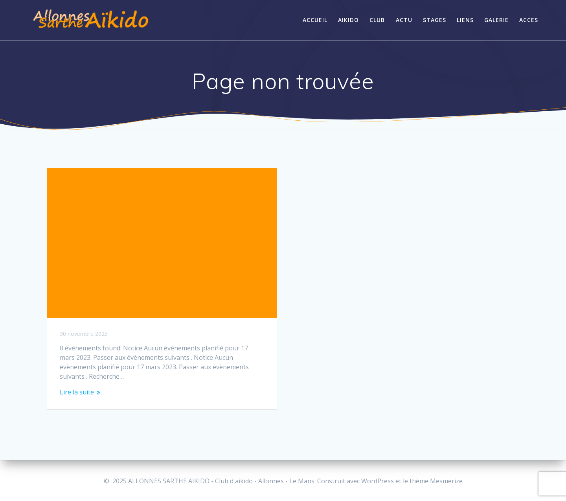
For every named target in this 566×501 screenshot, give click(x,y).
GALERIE (496, 20)
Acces (528, 20)
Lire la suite (77, 392)
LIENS (465, 20)
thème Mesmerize (436, 481)
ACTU (404, 20)
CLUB (377, 20)
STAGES (434, 20)
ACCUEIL (315, 20)
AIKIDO (348, 20)
